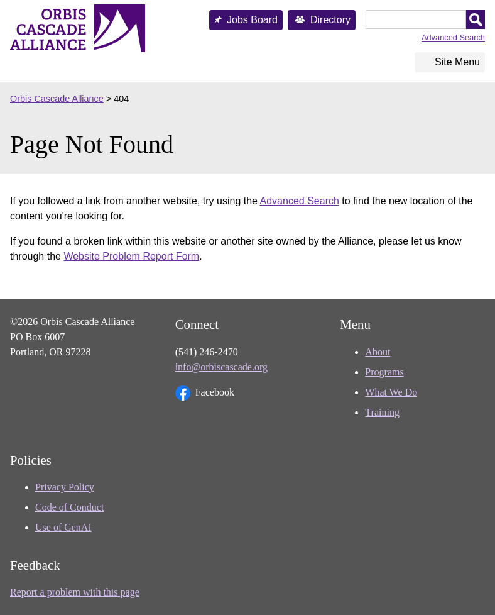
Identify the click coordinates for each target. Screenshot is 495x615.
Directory (330, 19)
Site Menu (457, 62)
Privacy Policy (64, 487)
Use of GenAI (63, 527)
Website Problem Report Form (131, 256)
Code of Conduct (69, 507)
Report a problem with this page (74, 592)
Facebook (204, 393)
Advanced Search (453, 37)
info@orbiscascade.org (221, 367)
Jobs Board (252, 19)
